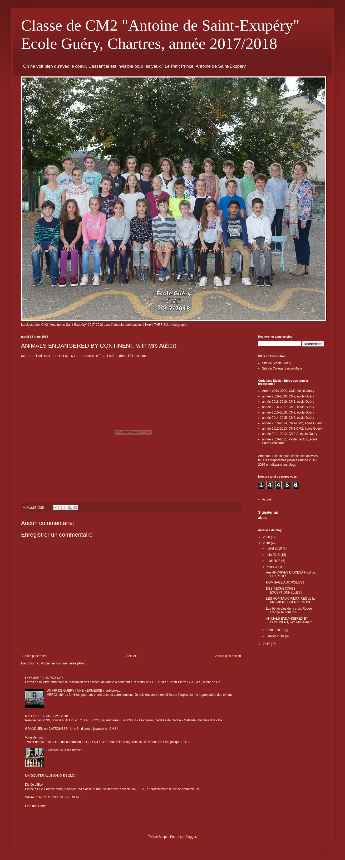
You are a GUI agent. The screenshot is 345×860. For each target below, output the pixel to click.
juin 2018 (273, 555)
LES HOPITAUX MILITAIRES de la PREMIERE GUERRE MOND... (290, 600)
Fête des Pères (35, 806)
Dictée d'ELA (34, 784)
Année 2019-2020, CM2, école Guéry (288, 391)
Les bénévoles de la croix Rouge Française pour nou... (289, 610)
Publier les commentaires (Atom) (64, 663)
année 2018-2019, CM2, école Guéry (288, 402)
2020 (267, 537)
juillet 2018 (275, 548)
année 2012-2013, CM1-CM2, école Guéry (292, 428)
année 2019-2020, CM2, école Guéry (288, 396)
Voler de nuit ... (35, 737)
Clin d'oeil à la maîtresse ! (65, 750)
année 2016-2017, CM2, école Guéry (288, 407)
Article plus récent (34, 656)
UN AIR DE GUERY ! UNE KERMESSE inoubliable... (84, 690)
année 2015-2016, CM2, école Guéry (288, 412)
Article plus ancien (228, 656)
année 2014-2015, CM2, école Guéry (288, 418)
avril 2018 (274, 561)
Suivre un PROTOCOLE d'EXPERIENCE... (55, 797)
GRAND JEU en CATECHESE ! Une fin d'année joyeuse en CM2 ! (71, 729)
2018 (267, 543)
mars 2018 (275, 567)
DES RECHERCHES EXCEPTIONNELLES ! (284, 590)
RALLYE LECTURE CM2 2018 (46, 716)
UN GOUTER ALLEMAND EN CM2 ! (50, 776)
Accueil (131, 656)
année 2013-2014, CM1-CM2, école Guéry (292, 423)
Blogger (190, 837)
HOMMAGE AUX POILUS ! (44, 678)
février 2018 (275, 630)
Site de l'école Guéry (276, 363)
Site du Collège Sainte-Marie (282, 368)
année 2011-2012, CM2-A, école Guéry (289, 434)
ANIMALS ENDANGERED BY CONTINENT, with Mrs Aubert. (289, 620)
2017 (267, 644)
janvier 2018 (276, 636)
